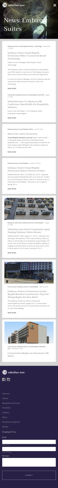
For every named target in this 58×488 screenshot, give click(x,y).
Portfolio (6, 408)
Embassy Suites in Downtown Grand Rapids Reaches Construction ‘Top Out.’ (29, 294)
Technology (38, 46)
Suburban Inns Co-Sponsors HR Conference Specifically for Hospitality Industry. (28, 104)
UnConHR (41, 95)
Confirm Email (7, 452)
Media (5, 426)
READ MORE (12, 88)
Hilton (31, 46)
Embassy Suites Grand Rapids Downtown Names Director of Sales (26, 169)
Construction (12, 287)
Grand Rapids (23, 46)
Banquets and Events (15, 223)
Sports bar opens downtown (22, 133)
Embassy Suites (13, 46)
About (5, 398)
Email (5, 437)
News (11, 20)
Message (6, 456)
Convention (12, 95)
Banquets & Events (11, 403)
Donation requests (11, 422)
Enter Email (6, 445)
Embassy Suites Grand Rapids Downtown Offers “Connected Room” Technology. (27, 55)
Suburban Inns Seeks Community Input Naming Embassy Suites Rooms (29, 231)
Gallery (5, 412)
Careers (6, 393)
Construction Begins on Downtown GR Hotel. (28, 355)
